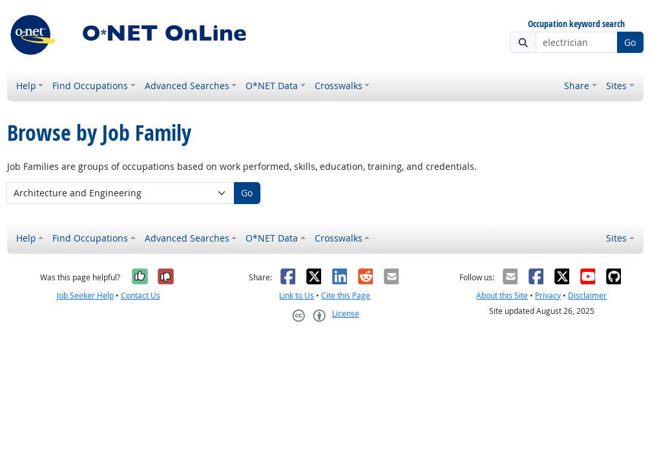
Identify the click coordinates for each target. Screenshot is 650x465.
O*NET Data (272, 85)
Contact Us (140, 295)
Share (576, 85)
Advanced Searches (187, 85)
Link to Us (296, 295)
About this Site (502, 295)
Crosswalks (338, 85)
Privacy (548, 295)
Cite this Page (345, 295)
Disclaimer (587, 295)
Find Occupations (90, 85)
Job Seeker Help (85, 295)
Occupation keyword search (576, 24)
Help (26, 85)
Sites (616, 85)
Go (630, 42)
